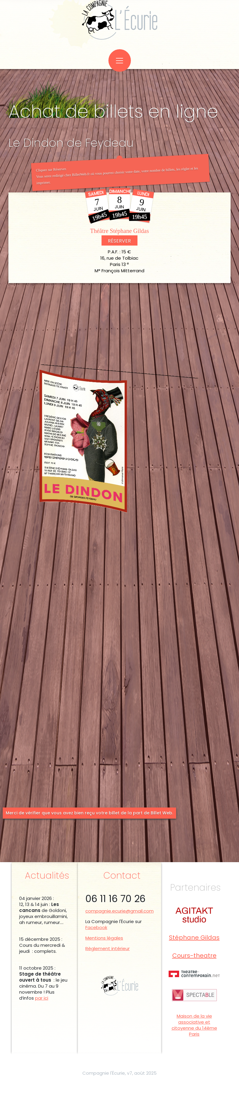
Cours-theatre (194, 956)
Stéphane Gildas (194, 938)
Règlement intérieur (107, 948)
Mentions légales (104, 938)
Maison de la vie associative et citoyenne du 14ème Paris (194, 1025)
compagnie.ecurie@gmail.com (119, 911)
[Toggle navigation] (119, 60)
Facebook (96, 927)
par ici (41, 998)
